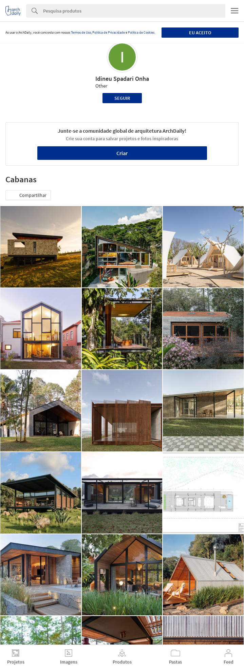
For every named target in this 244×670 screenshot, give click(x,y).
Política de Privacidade (108, 32)
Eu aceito (200, 33)
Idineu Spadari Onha (122, 78)
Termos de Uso (81, 32)
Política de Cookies (141, 32)
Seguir (122, 98)
